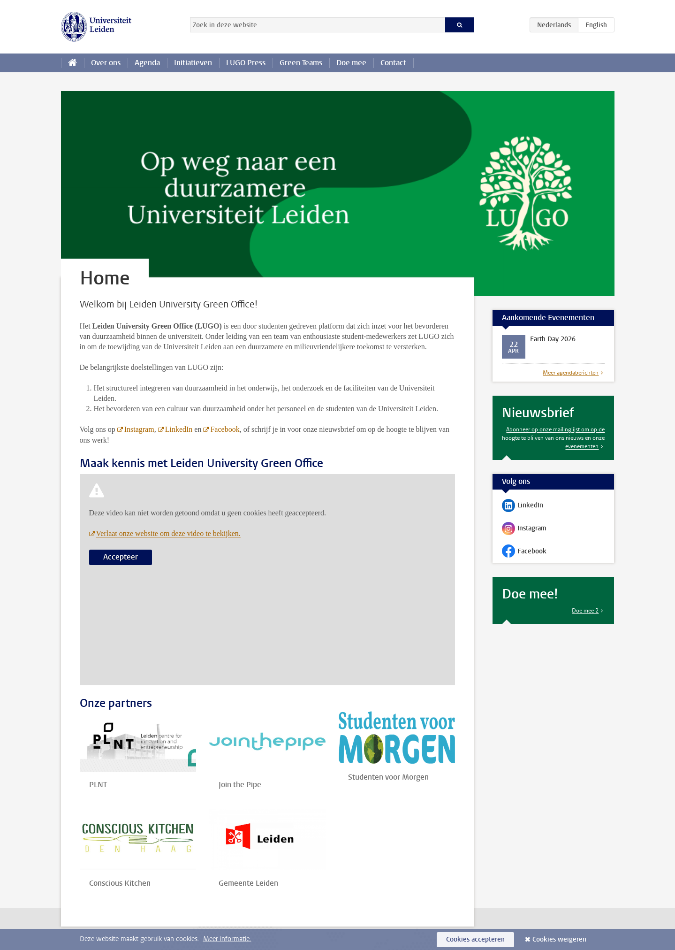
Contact (393, 63)
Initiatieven (193, 63)
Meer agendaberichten (571, 372)
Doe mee (351, 63)
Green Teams (301, 63)
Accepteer (120, 557)
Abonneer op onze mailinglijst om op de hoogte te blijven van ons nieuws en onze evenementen (553, 438)
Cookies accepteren (475, 939)
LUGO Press (245, 63)
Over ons (106, 63)
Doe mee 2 (585, 610)
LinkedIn (180, 429)
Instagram (139, 429)
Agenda (147, 63)
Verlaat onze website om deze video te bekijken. (168, 533)
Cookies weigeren (559, 939)
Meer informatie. (227, 939)
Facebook (224, 429)
